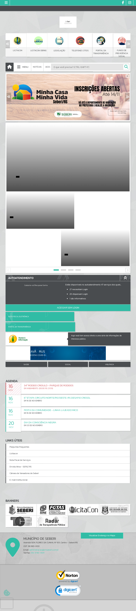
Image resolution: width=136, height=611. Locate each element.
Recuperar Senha (41, 248)
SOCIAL (68, 317)
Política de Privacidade (68, 607)
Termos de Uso (68, 604)
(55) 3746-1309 (37, 505)
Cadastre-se (29, 248)
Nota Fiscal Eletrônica (18, 279)
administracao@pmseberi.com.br (44, 502)
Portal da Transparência (82, 279)
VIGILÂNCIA (109, 317)
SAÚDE (26, 317)
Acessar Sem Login (68, 270)
